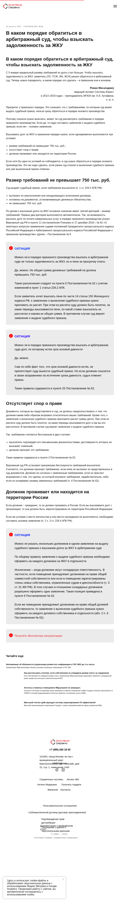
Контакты (65, 844)
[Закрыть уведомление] (63, 879)
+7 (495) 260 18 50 (59, 804)
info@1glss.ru (59, 818)
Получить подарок (71, 839)
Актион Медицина (47, 839)
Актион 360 (73, 834)
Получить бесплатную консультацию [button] (42, 688)
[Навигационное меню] (115, 6)
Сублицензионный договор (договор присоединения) (57, 867)
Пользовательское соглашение (60, 860)
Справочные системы (51, 834)
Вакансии (53, 844)
